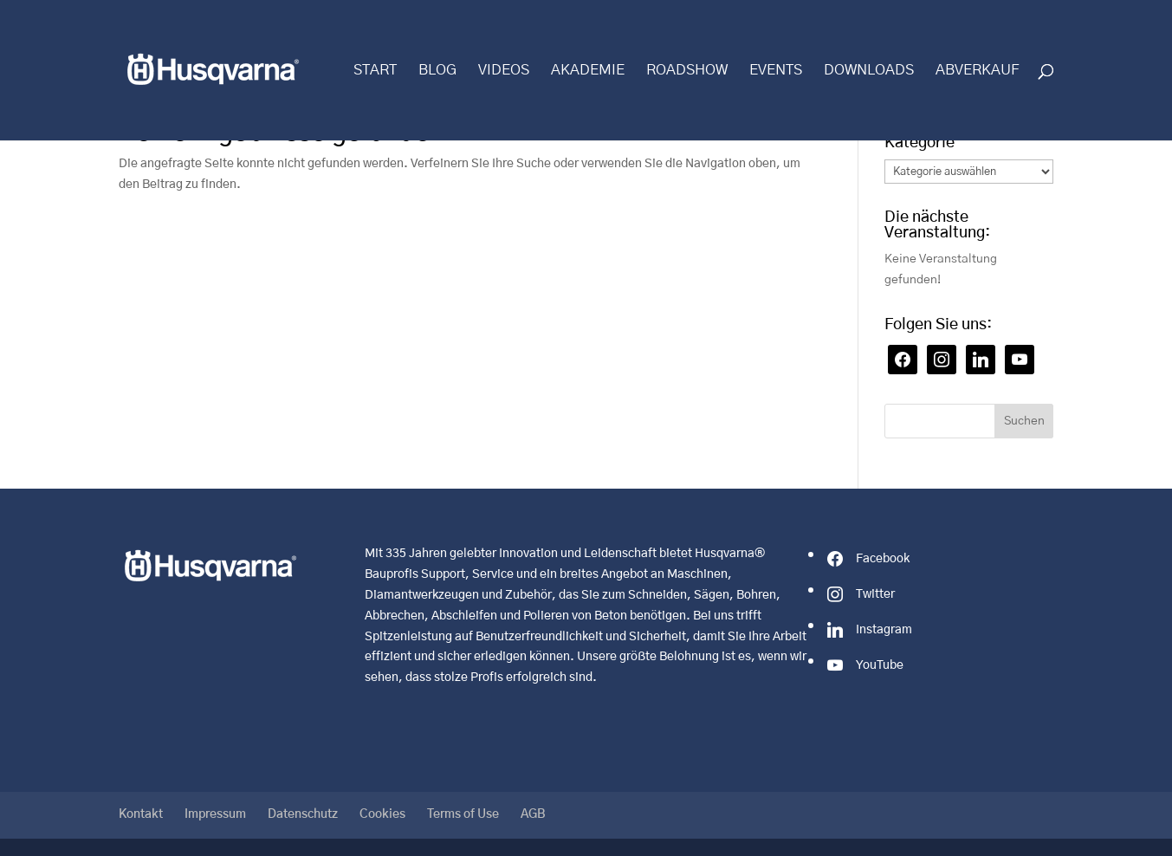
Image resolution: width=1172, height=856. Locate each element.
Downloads (869, 70)
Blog (437, 70)
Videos (503, 70)
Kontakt (141, 814)
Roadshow (687, 70)
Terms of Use (463, 814)
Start (375, 70)
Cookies (382, 814)
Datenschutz (303, 814)
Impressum (215, 814)
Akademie (588, 70)
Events (775, 70)
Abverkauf (978, 70)
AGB (533, 814)
